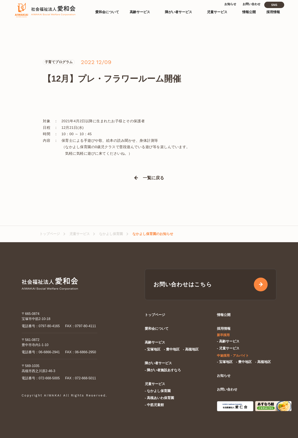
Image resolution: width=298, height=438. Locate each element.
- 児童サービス (228, 348)
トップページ (49, 234)
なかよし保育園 (111, 234)
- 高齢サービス (228, 341)
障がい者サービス (158, 363)
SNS (274, 8)
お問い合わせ (227, 389)
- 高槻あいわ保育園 (159, 398)
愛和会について (157, 328)
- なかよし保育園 (158, 391)
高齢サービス (155, 342)
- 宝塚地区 (152, 349)
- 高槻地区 (191, 349)
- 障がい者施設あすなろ (163, 370)
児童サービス (79, 234)
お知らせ (224, 375)
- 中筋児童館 (154, 405)
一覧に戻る (153, 178)
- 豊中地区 (172, 349)
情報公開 (224, 315)
